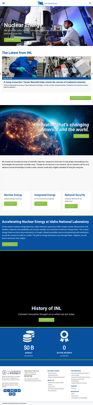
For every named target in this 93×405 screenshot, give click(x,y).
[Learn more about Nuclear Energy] (16, 190)
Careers (74, 386)
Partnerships (76, 371)
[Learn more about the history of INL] (46, 320)
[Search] (90, 3)
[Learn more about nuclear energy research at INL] (12, 40)
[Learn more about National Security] (77, 190)
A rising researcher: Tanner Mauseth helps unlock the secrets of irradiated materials (45, 82)
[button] (2, 24)
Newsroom (75, 391)
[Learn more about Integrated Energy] (46, 190)
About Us (51, 380)
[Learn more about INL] (81, 136)
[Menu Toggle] (3, 3)
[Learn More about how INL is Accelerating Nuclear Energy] (10, 244)
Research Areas (53, 371)
